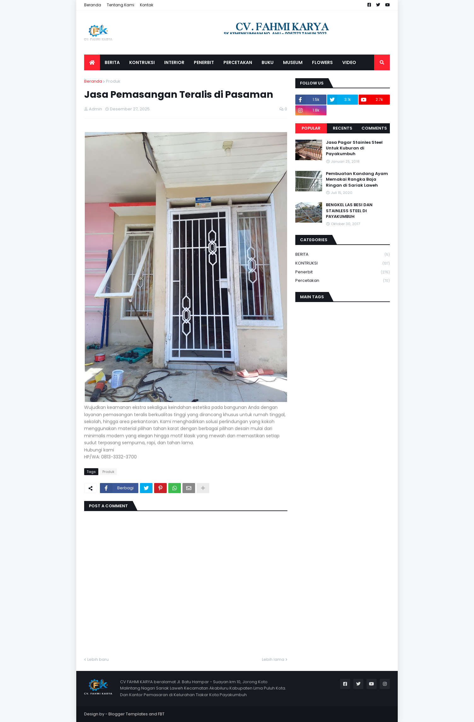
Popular (311, 128)
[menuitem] (92, 62)
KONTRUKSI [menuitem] (142, 62)
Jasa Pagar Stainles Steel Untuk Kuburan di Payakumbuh (354, 148)
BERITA (342, 254)
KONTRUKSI (342, 263)
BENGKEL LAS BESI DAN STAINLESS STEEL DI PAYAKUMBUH (349, 210)
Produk (113, 81)
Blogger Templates (128, 714)
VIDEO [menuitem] (349, 62)
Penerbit (342, 272)
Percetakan (342, 280)
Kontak (146, 5)
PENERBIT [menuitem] (204, 62)
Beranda (92, 5)
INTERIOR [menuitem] (174, 62)
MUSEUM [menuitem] (293, 62)
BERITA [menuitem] (112, 62)
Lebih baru (98, 659)
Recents (342, 128)
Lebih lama (273, 659)
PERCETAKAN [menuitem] (237, 62)
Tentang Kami (120, 5)
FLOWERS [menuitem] (322, 62)
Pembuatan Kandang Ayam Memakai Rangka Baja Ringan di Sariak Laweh (357, 179)
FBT (161, 714)
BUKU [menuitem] (268, 62)
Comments (374, 128)
